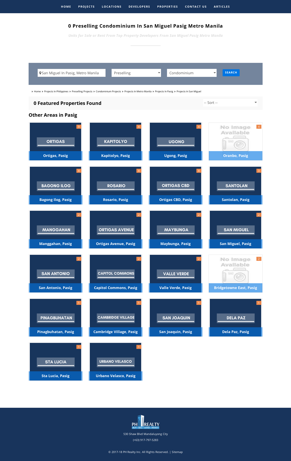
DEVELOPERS (139, 6)
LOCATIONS (112, 6)
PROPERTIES (167, 6)
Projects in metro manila (138, 91)
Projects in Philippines (56, 91)
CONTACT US (196, 6)
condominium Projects (108, 91)
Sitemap (177, 452)
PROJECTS (86, 6)
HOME (66, 6)
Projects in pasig (164, 91)
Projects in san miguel (189, 91)
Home (37, 91)
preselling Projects (82, 91)
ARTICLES (222, 6)
